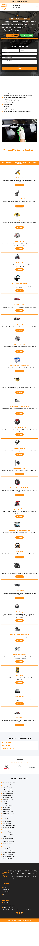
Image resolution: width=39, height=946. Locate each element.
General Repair (19, 178)
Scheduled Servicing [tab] (8, 748)
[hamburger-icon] (37, 7)
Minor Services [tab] (6, 742)
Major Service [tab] (6, 745)
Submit (19, 68)
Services (19, 16)
